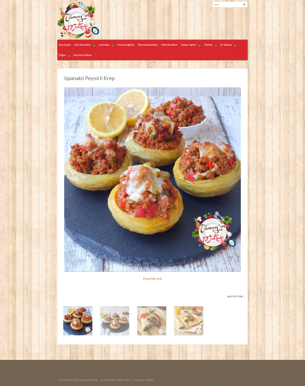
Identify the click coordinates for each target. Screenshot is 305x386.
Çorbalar (105, 46)
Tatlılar (209, 46)
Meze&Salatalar (148, 44)
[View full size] (152, 278)
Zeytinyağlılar (126, 44)
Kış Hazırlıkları (83, 55)
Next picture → (236, 296)
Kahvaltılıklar (169, 44)
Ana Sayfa (65, 44)
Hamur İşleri (190, 46)
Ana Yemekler (84, 46)
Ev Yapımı (227, 46)
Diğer (63, 56)
